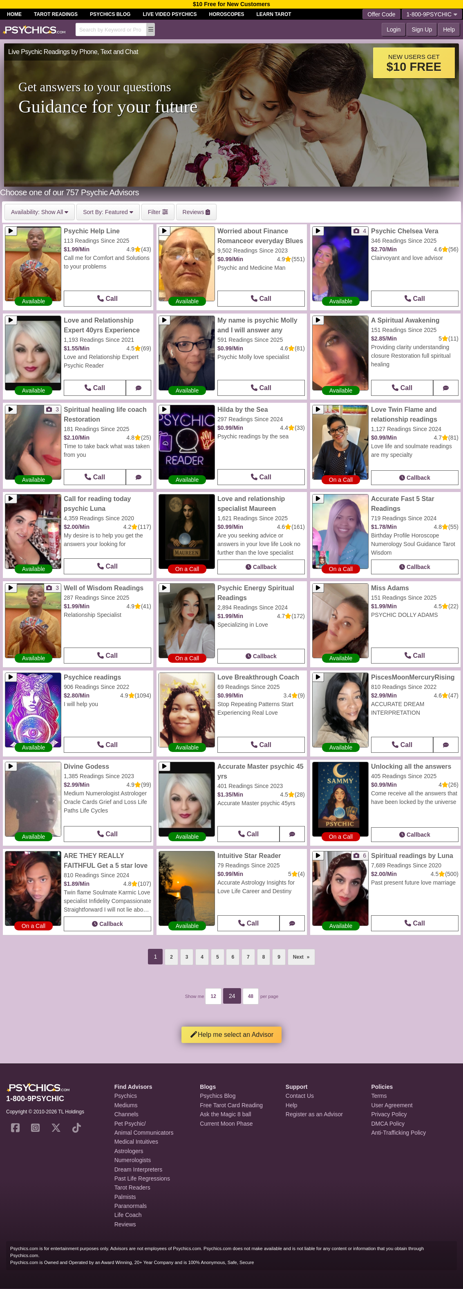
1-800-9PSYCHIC (432, 14)
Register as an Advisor (314, 1114)
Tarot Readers (132, 1187)
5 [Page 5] (217, 957)
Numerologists (132, 1160)
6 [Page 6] (232, 957)
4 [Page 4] (202, 957)
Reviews (125, 1224)
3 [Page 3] (187, 957)
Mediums (126, 1105)
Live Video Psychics (170, 14)
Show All (39, 212)
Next (304, 954)
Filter (158, 212)
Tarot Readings (56, 14)
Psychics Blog (110, 14)
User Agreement (391, 1105)
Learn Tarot (274, 14)
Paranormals (130, 1206)
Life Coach (128, 1215)
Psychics (125, 1096)
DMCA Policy (388, 1123)
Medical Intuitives (136, 1141)
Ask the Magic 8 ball (225, 1114)
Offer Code (381, 14)
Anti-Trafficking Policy (398, 1132)
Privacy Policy (389, 1114)
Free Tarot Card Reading (231, 1105)
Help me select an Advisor (231, 1034)
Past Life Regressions (142, 1178)
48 (250, 996)
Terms (379, 1096)
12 (213, 996)
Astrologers (128, 1151)
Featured (108, 212)
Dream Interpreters (138, 1169)
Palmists (125, 1197)
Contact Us (300, 1096)
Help (449, 29)
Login (393, 29)
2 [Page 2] (171, 957)
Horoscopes (226, 14)
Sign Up (422, 29)
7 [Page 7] (248, 957)
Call (107, 298)
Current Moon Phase (226, 1123)
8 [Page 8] (263, 957)
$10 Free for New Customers (231, 4)
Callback (414, 477)
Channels (126, 1114)
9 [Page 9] (278, 957)
